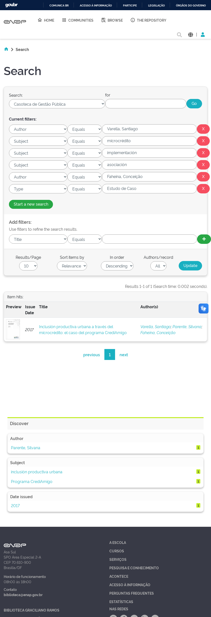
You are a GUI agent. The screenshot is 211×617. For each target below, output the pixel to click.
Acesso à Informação (129, 584)
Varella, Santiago (155, 326)
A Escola (117, 542)
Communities (77, 20)
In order (117, 257)
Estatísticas (121, 601)
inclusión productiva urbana (36, 471)
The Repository (148, 20)
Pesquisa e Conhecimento (134, 567)
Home (45, 20)
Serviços (118, 559)
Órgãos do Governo (191, 5)
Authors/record (158, 257)
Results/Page (28, 257)
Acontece (118, 576)
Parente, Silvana (187, 326)
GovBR (11, 5)
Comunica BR (59, 5)
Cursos (116, 550)
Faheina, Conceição (157, 332)
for (107, 94)
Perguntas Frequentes (131, 593)
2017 (15, 505)
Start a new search (31, 204)
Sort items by (72, 257)
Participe (130, 5)
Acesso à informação (96, 5)
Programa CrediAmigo (31, 481)
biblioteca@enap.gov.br (23, 594)
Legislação (156, 5)
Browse (112, 20)
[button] (190, 34)
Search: (16, 95)
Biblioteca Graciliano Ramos (31, 610)
